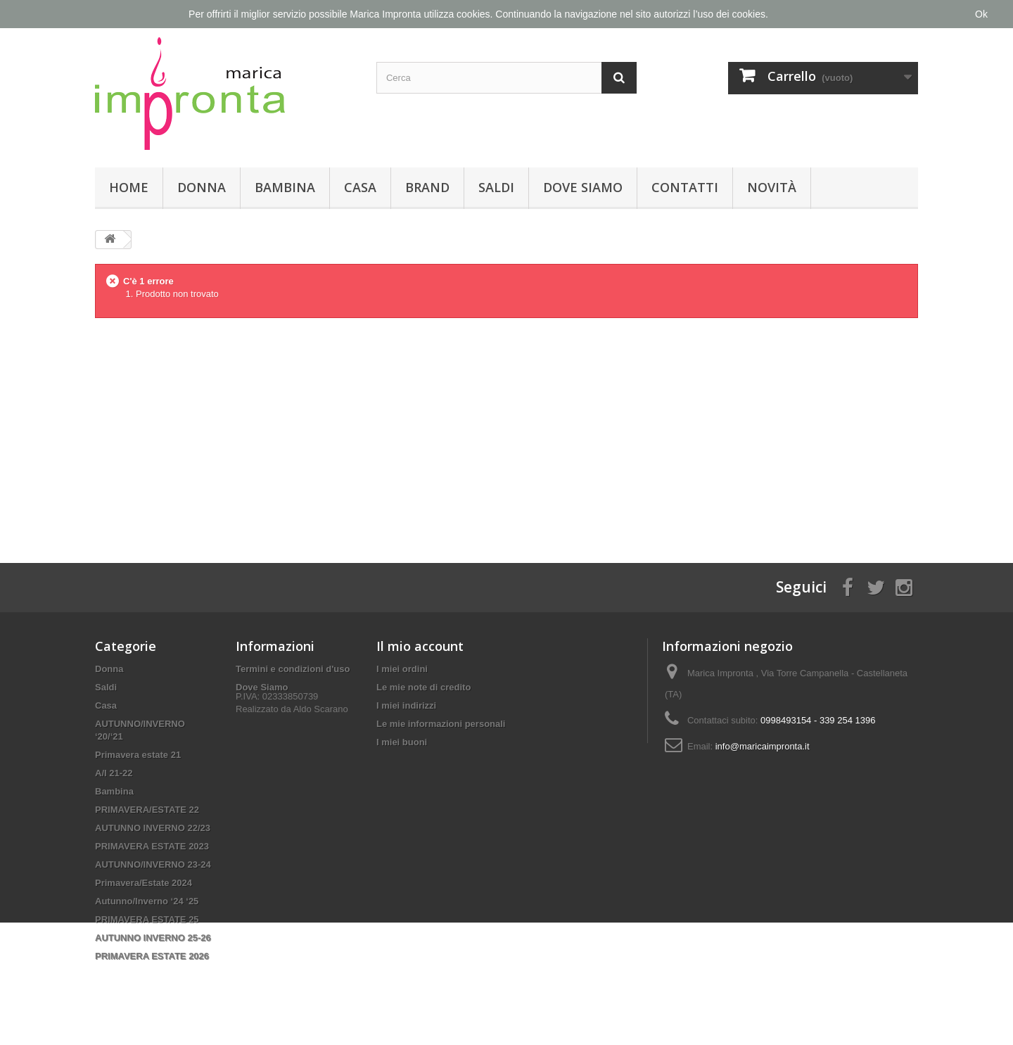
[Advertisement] (506, 429)
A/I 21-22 (113, 773)
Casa (360, 187)
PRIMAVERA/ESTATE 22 (147, 809)
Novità (771, 187)
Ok (981, 14)
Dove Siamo (583, 187)
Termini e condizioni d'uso (293, 669)
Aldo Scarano (320, 724)
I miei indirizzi (406, 705)
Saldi (496, 187)
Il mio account (420, 646)
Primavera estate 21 (138, 754)
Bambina (285, 187)
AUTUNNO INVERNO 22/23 (152, 828)
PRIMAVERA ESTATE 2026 (152, 956)
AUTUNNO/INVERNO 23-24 (153, 864)
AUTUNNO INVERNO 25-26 (153, 937)
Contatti (684, 187)
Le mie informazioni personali (440, 723)
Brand (427, 187)
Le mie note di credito (423, 687)
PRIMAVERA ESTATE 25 (147, 919)
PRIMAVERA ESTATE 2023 (152, 846)
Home (128, 187)
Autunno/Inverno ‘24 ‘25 (146, 901)
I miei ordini (402, 669)
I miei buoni (401, 742)
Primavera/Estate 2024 (143, 883)
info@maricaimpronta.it (762, 746)
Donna (201, 187)
